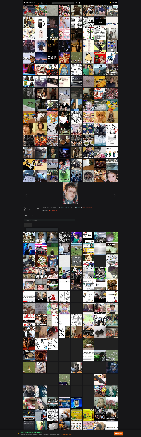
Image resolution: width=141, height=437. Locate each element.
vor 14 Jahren (46, 207)
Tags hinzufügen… (53, 210)
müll (46, 3)
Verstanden (118, 433)
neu (38, 3)
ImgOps (78, 207)
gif (43, 210)
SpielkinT (54, 207)
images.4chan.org (65, 207)
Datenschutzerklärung (65, 434)
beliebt (42, 3)
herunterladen (89, 207)
